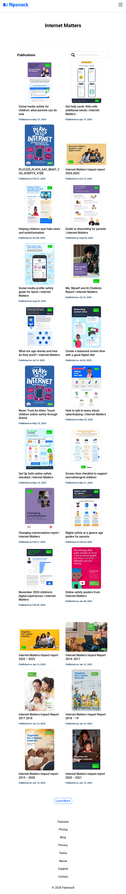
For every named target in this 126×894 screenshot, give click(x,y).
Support (63, 868)
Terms (63, 853)
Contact (63, 876)
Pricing (63, 829)
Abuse (63, 861)
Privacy (63, 845)
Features (63, 821)
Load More (63, 801)
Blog (63, 837)
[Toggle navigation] (121, 5)
